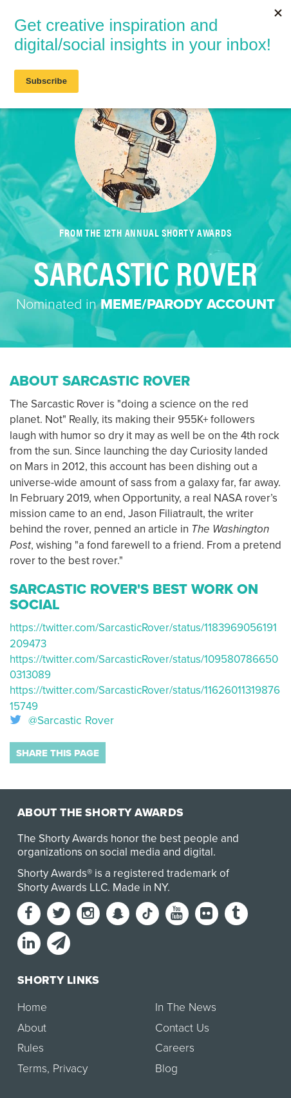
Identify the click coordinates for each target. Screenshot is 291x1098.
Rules (30, 1048)
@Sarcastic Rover (62, 720)
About (31, 1028)
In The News (185, 1007)
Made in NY (140, 887)
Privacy (70, 1068)
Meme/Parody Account (187, 304)
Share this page (57, 753)
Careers (174, 1048)
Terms (32, 1068)
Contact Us (182, 1028)
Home (32, 1007)
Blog (166, 1068)
